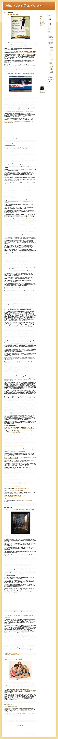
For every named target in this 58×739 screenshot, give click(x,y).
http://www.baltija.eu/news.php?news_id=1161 (12, 715)
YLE (26, 721)
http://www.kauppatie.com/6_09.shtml (10, 592)
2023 (49, 18)
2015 (49, 27)
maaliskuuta (51, 77)
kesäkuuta (50, 45)
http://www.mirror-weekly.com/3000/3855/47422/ (18, 483)
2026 (49, 15)
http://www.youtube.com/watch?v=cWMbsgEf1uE (27, 52)
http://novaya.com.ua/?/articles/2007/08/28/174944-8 (13, 486)
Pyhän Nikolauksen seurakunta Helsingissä (42, 17)
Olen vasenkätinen (9, 145)
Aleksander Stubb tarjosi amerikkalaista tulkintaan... (51, 64)
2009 (49, 35)
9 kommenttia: (20, 720)
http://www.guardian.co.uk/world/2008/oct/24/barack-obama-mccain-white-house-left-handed (19, 428)
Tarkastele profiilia (42, 92)
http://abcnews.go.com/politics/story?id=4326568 (12, 439)
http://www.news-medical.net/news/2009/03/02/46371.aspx (17, 461)
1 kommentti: (20, 610)
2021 (49, 20)
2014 (49, 28)
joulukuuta (50, 36)
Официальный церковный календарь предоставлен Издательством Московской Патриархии (42, 23)
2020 (49, 22)
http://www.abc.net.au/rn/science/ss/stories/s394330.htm (13, 446)
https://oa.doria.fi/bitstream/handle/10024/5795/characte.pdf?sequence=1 (16, 451)
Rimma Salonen (19, 721)
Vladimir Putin (24, 721)
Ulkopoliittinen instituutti (13, 654)
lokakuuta (50, 39)
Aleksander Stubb (10, 721)
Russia (9, 654)
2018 (49, 24)
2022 (49, 19)
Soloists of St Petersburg (11, 611)
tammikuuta (51, 80)
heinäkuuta (51, 43)
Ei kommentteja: (20, 69)
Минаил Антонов (32, 611)
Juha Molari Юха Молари (45, 91)
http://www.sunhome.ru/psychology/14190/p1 (21, 488)
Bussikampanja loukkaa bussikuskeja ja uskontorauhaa (19, 73)
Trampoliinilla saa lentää (11, 14)
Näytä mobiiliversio (20, 725)
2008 (49, 83)
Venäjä (18, 654)
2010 (49, 33)
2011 (49, 32)
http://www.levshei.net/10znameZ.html (19, 470)
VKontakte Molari (43, 19)
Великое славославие (27, 611)
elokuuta (50, 42)
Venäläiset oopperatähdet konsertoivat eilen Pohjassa (19, 509)
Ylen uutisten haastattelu (11, 706)
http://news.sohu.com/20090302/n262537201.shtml (12, 496)
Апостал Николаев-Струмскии (19, 611)
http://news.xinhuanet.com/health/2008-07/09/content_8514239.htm (17, 493)
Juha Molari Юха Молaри (23, 5)
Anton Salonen (15, 721)
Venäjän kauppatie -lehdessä (17, 690)
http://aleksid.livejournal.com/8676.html (10, 468)
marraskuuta (51, 37)
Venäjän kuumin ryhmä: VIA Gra (13, 659)
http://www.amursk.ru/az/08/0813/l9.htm (12, 473)
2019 (49, 23)
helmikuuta (51, 79)
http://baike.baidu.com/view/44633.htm (16, 490)
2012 (49, 31)
